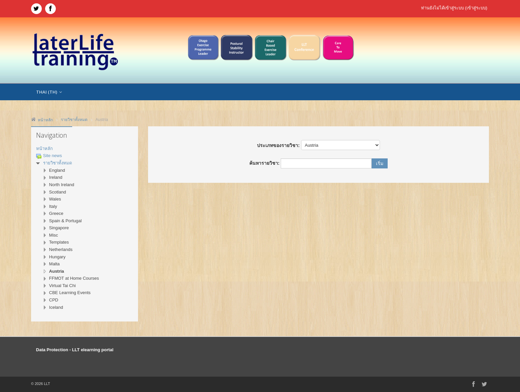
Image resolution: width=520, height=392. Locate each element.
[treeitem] (84, 149)
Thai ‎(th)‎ (49, 92)
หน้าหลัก (44, 148)
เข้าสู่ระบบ (476, 7)
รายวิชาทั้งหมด (57, 162)
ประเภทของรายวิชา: (278, 145)
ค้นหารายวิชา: (265, 163)
